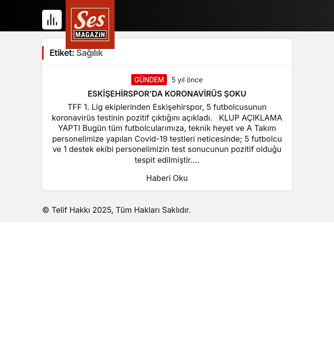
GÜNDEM (149, 80)
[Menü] (52, 19)
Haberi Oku (167, 178)
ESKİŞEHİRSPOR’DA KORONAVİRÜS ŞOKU (167, 94)
